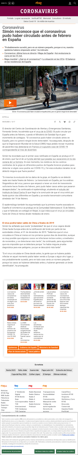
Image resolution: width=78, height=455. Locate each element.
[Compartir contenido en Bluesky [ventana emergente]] (64, 121)
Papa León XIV (47, 370)
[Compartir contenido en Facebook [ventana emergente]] (55, 121)
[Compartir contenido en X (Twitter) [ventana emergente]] (59, 121)
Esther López (34, 374)
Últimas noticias (60, 374)
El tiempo (47, 374)
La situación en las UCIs (53, 59)
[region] (39, 433)
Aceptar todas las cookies (65, 451)
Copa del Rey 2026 (19, 374)
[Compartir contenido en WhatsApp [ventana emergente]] (69, 121)
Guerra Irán (34, 370)
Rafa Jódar (22, 370)
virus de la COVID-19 (45, 131)
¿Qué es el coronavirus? (30, 59)
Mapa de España (45, 53)
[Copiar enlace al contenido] (74, 121)
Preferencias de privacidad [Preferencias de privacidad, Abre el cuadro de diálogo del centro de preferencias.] (12, 451)
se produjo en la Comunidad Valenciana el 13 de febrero (49, 207)
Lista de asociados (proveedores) (13, 446)
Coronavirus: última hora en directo (20, 53)
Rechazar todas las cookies (44, 451)
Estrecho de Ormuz (64, 370)
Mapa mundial (10, 59)
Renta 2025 (10, 370)
